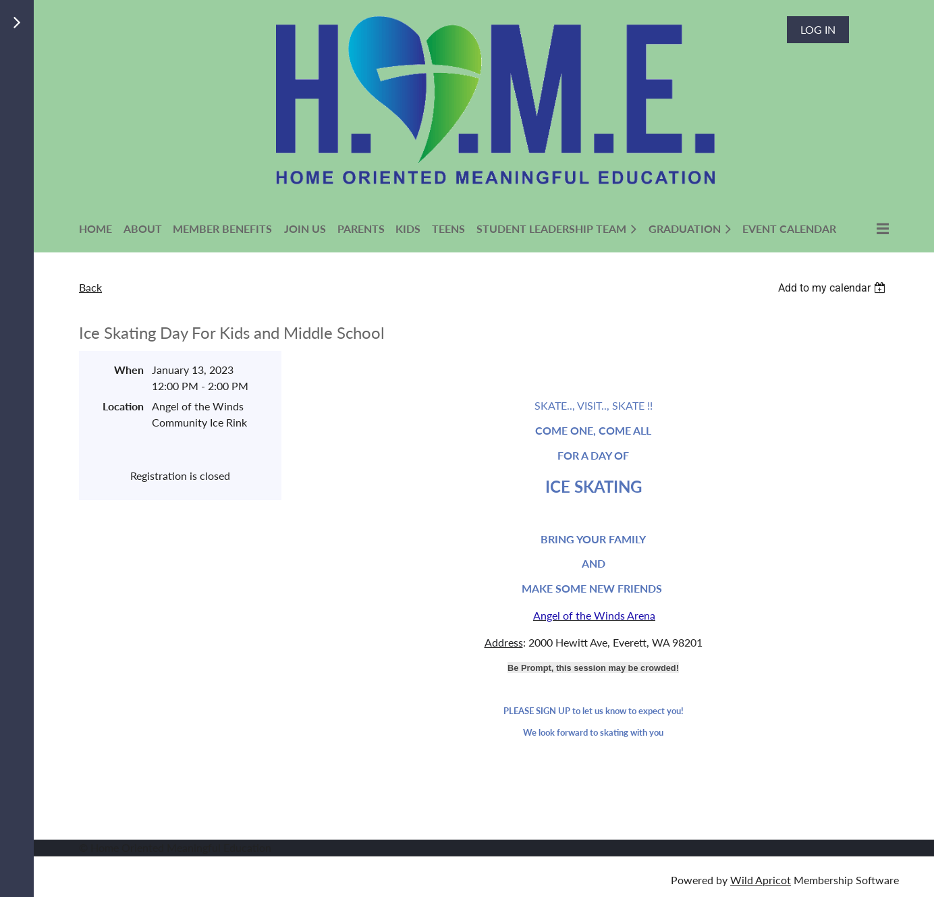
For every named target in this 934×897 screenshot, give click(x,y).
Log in (817, 29)
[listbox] (833, 287)
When (129, 369)
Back (90, 287)
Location (123, 406)
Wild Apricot (760, 879)
